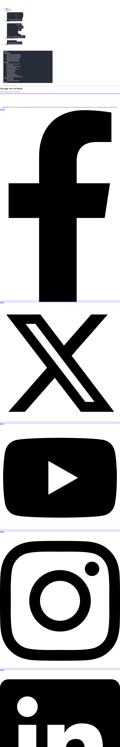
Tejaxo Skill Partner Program (14, 43)
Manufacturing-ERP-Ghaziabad (14, 56)
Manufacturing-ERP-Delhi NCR (13, 57)
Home (7, 8)
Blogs (7, 45)
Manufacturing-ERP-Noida (12, 60)
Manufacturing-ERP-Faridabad (13, 55)
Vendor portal (10, 65)
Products (8, 21)
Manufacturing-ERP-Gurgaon (13, 59)
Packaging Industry (11, 72)
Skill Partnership (10, 38)
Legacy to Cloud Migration (13, 69)
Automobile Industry (11, 74)
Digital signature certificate (13, 64)
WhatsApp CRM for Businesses (14, 67)
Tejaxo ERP (8, 10)
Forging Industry (10, 73)
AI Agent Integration (11, 68)
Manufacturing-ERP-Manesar (14, 20)
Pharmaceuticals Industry (12, 75)
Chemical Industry (11, 70)
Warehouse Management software (16, 37)
